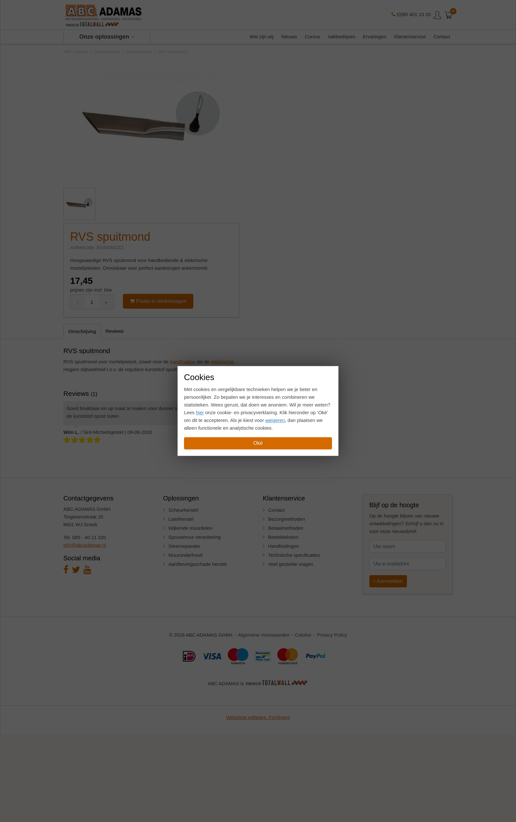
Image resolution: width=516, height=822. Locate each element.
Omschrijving (82, 331)
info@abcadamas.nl (84, 545)
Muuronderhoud (186, 555)
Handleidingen (283, 546)
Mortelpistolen (139, 51)
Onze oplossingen (107, 36)
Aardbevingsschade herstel (198, 564)
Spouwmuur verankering (195, 537)
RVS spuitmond (172, 51)
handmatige (182, 361)
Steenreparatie (184, 546)
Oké (258, 443)
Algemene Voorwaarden (263, 635)
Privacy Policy (332, 635)
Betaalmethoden (285, 528)
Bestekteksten (283, 537)
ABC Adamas (75, 51)
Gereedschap (107, 51)
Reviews (115, 331)
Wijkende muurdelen (191, 528)
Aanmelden (388, 581)
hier (200, 413)
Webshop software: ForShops (258, 717)
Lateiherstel (181, 519)
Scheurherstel (183, 510)
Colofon (303, 635)
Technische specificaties (294, 555)
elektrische (222, 361)
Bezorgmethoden (286, 519)
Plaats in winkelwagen (158, 301)
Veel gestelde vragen (290, 564)
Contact (276, 510)
